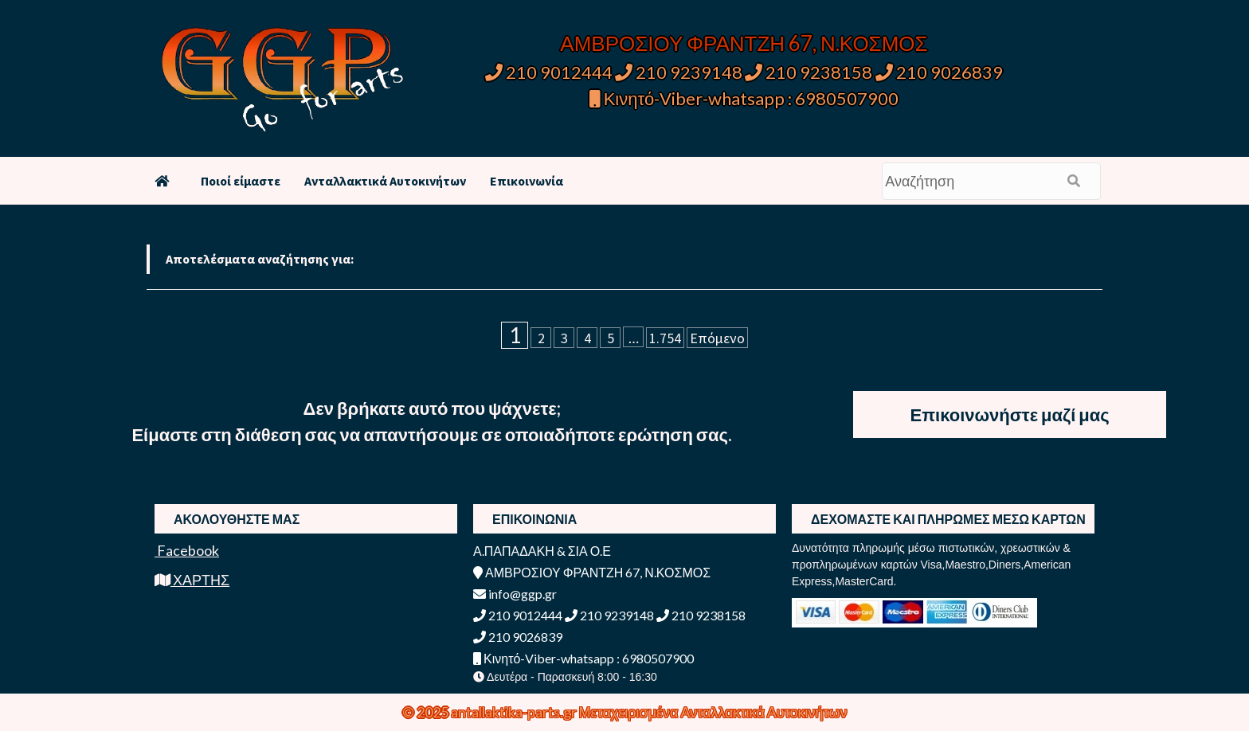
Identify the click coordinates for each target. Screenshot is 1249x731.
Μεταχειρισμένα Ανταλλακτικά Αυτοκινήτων (713, 712)
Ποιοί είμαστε (240, 181)
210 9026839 (939, 72)
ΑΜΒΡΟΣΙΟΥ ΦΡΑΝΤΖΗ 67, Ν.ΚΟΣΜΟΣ (743, 43)
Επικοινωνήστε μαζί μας (1010, 414)
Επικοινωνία (526, 181)
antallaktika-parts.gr (515, 712)
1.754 (665, 338)
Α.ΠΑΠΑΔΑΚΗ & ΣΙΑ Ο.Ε (542, 550)
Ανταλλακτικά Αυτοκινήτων (385, 181)
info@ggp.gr (515, 593)
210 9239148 (678, 72)
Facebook (187, 550)
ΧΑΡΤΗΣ (192, 579)
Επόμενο (717, 338)
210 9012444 (549, 72)
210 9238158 (810, 72)
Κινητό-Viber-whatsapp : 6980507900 (744, 98)
